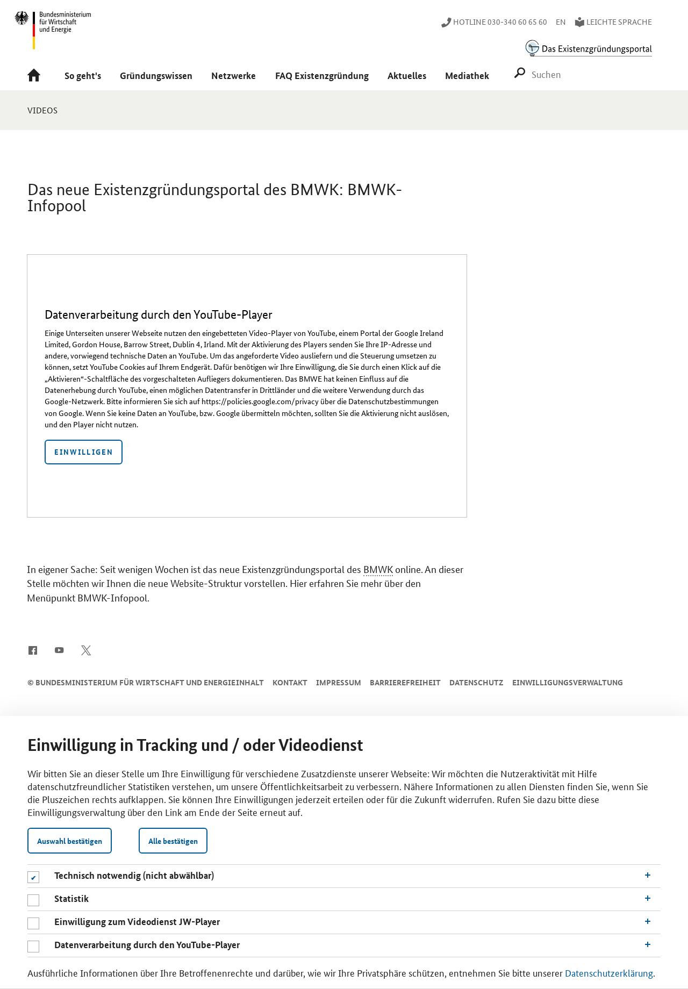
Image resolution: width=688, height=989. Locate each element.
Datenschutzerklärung (609, 972)
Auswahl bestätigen (69, 840)
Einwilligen (84, 451)
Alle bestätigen (173, 840)
